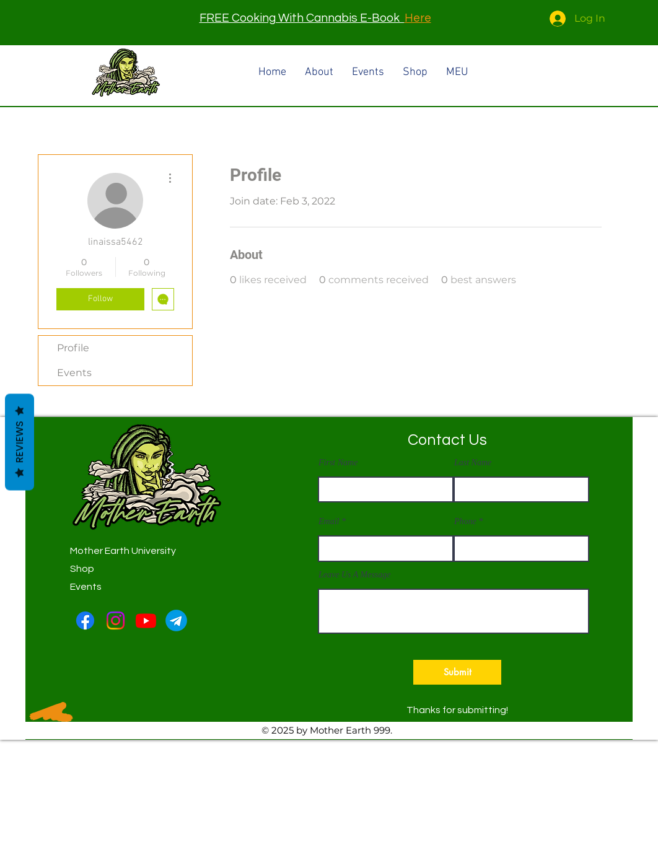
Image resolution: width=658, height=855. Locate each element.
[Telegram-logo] (176, 620)
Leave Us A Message (354, 575)
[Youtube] (146, 620)
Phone (465, 521)
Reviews (19, 442)
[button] (457, 672)
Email (328, 521)
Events (74, 373)
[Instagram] (115, 620)
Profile (73, 348)
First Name (338, 462)
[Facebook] (85, 620)
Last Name (472, 462)
